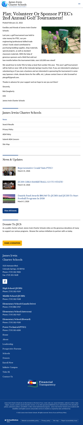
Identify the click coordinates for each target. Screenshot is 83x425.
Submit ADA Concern (11, 139)
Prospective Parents (12, 349)
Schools (6, 353)
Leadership (8, 344)
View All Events (10, 210)
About (5, 339)
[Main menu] (79, 4)
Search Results (8, 124)
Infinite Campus (10, 367)
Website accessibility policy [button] (30, 420)
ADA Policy (7, 134)
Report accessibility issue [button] (69, 420)
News (5, 119)
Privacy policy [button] (46, 420)
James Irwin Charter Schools (22, 112)
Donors (6, 358)
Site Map (6, 144)
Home (5, 335)
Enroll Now (8, 363)
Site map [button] (56, 420)
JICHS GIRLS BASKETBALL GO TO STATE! (40, 182)
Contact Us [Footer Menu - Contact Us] (8, 377)
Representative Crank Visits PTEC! (35, 168)
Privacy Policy (8, 129)
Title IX (6, 372)
